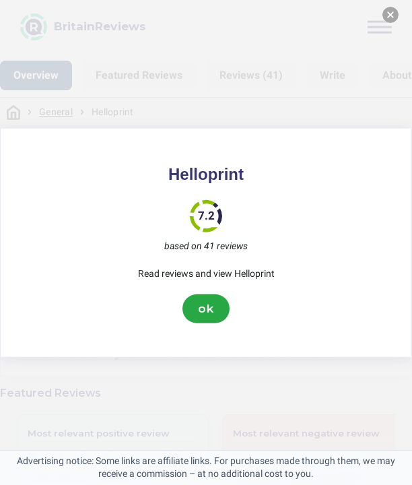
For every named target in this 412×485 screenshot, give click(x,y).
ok (206, 308)
